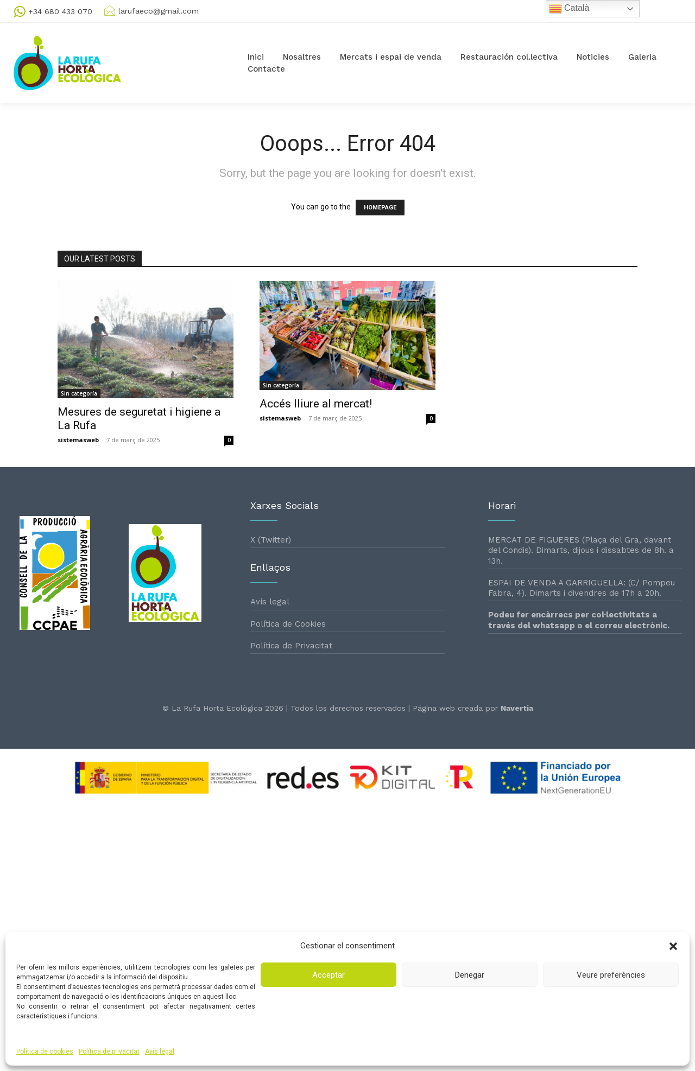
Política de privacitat (109, 1051)
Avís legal (159, 1051)
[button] (673, 946)
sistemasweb (78, 440)
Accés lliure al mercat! (316, 403)
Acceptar (328, 975)
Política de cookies (44, 1051)
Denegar (469, 975)
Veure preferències (611, 975)
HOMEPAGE (380, 207)
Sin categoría (79, 393)
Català (569, 8)
